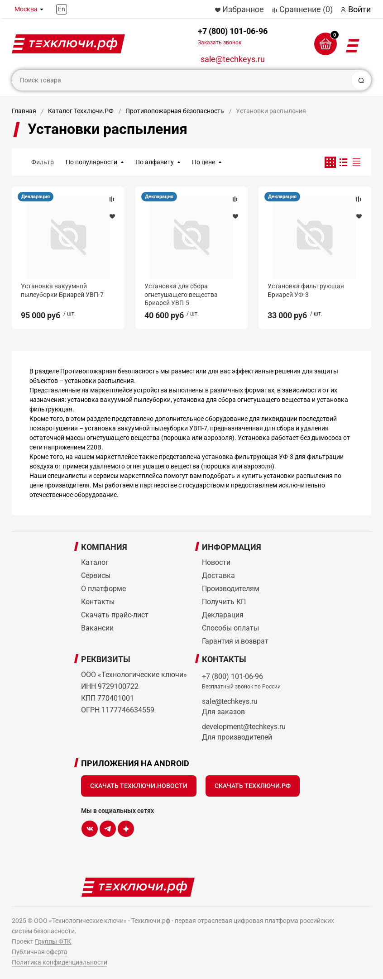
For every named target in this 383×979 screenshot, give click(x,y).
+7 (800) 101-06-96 (233, 36)
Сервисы (95, 575)
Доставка (218, 575)
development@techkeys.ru (244, 726)
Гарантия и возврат (235, 641)
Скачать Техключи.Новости (138, 785)
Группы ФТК (53, 941)
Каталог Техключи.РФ (81, 111)
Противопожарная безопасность (174, 111)
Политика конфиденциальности (59, 962)
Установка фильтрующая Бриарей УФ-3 (306, 290)
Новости (216, 562)
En (61, 9)
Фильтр (42, 162)
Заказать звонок (219, 42)
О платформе (103, 588)
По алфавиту (154, 162)
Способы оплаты (230, 628)
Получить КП (224, 601)
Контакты (98, 601)
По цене (203, 162)
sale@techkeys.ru (233, 59)
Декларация (35, 197)
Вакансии (97, 628)
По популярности (91, 162)
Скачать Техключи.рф (253, 785)
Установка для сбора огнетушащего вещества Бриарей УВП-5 (181, 294)
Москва (26, 9)
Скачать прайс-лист (114, 615)
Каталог (95, 562)
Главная (24, 111)
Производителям (230, 588)
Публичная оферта (39, 951)
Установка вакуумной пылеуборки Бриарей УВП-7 (62, 290)
